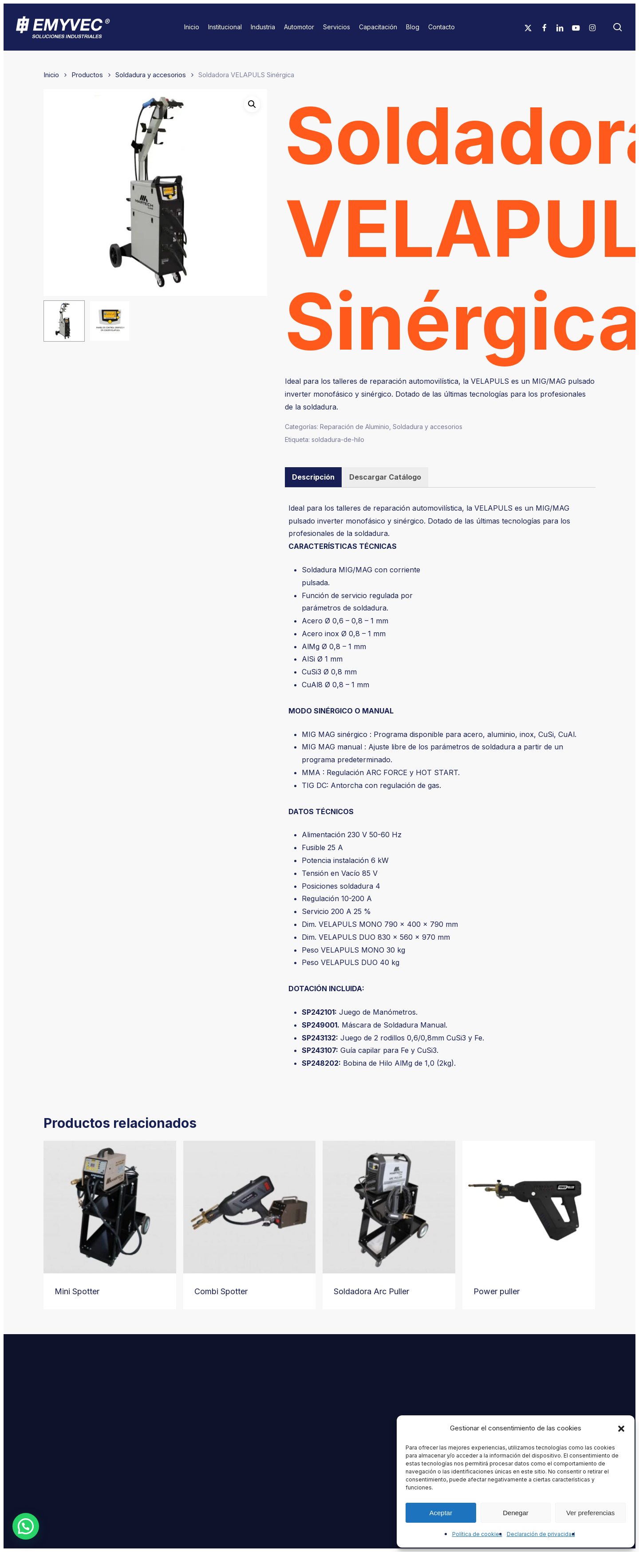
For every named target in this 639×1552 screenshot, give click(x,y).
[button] (621, 1428)
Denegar (516, 1513)
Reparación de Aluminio (354, 426)
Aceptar (440, 1513)
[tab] (313, 477)
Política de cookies (477, 1534)
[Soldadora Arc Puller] (389, 1207)
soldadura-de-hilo (338, 439)
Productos (87, 75)
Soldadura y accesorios (150, 75)
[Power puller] (528, 1207)
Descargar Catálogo (385, 477)
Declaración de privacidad (541, 1534)
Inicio (51, 75)
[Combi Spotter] (249, 1207)
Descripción (313, 477)
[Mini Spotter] (109, 1207)
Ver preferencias (590, 1513)
